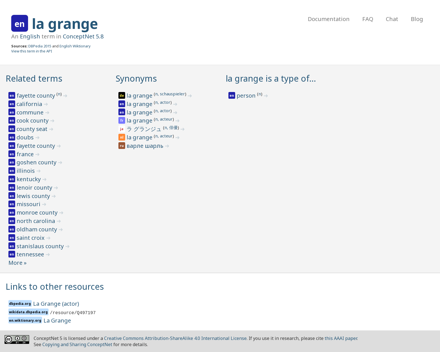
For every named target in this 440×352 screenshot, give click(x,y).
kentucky (29, 179)
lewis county (34, 196)
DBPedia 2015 (39, 46)
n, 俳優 (171, 127)
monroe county (38, 212)
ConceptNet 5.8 (83, 36)
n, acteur (164, 119)
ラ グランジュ (145, 129)
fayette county (36, 95)
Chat (392, 19)
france (26, 154)
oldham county (37, 229)
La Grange (57, 320)
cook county (33, 120)
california (30, 104)
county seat (33, 129)
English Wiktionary (75, 46)
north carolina (36, 221)
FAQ (367, 19)
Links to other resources (55, 286)
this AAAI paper (341, 338)
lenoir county (35, 187)
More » (17, 262)
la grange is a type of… (271, 78)
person (247, 95)
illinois (26, 170)
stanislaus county (41, 246)
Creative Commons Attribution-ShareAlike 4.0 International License (175, 338)
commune (31, 112)
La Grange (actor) (56, 303)
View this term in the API (31, 51)
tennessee (31, 254)
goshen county (37, 162)
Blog (417, 19)
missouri (29, 204)
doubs (26, 137)
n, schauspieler (170, 93)
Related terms (34, 78)
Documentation (329, 19)
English (30, 36)
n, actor (162, 102)
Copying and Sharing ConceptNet (77, 344)
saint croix (31, 237)
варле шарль (146, 145)
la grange (65, 23)
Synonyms (136, 78)
